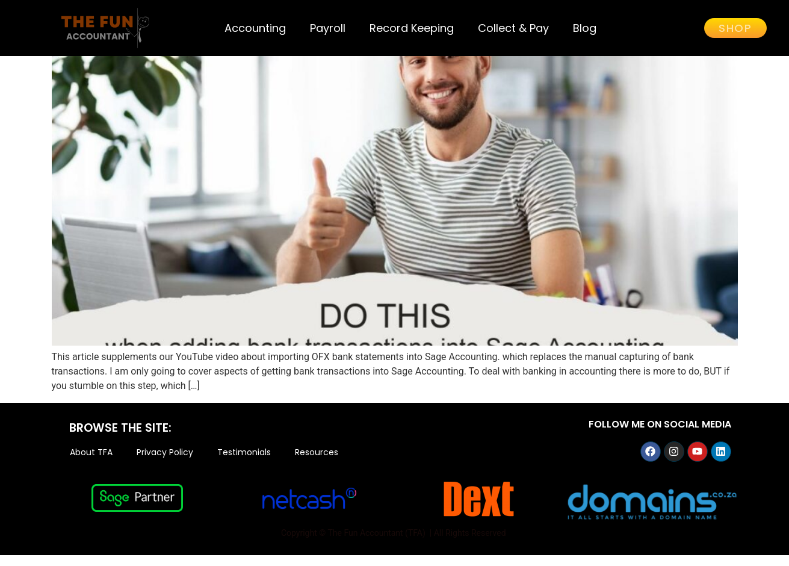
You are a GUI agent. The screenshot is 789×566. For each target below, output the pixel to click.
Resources (316, 464)
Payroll (327, 28)
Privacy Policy (165, 464)
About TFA (91, 464)
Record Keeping (412, 28)
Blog (584, 28)
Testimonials (244, 464)
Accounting (255, 28)
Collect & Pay (513, 28)
